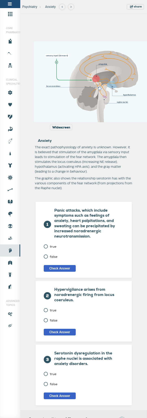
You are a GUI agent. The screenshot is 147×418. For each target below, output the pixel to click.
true (50, 246)
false (50, 257)
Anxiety (50, 7)
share (136, 6)
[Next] (71, 7)
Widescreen (61, 127)
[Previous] (62, 7)
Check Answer (59, 268)
